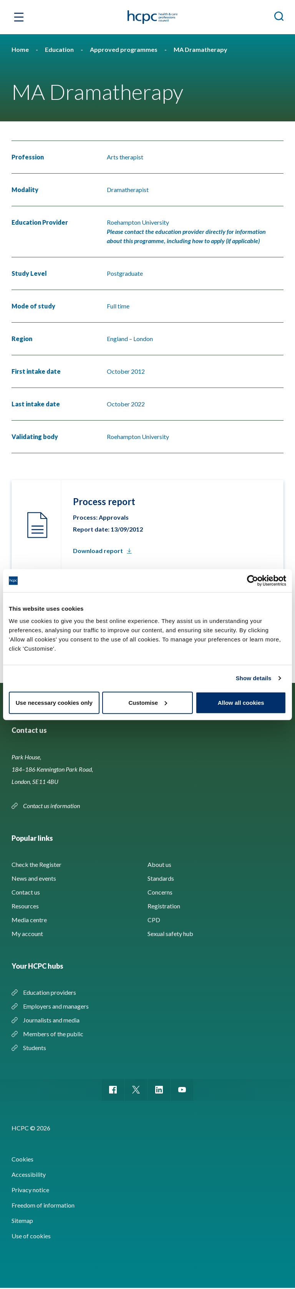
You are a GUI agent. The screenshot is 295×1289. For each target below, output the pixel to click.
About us (159, 864)
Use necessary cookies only (54, 702)
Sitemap (22, 1221)
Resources (25, 906)
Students (34, 1047)
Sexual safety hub (170, 933)
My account (27, 933)
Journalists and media (51, 1020)
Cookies (22, 1160)
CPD (154, 919)
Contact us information (52, 805)
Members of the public (53, 1033)
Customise (147, 702)
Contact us (26, 892)
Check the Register (36, 864)
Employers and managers (56, 1006)
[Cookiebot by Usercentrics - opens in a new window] (252, 581)
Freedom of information (43, 1206)
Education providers (49, 992)
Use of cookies (31, 1237)
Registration (164, 906)
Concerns (160, 892)
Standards (161, 878)
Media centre (29, 919)
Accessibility (29, 1175)
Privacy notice (30, 1191)
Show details (254, 678)
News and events (34, 878)
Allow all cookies (241, 702)
